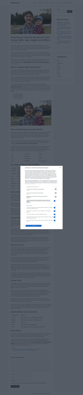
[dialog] (41, 197)
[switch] (55, 189)
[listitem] (41, 186)
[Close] (60, 168)
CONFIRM (33, 225)
